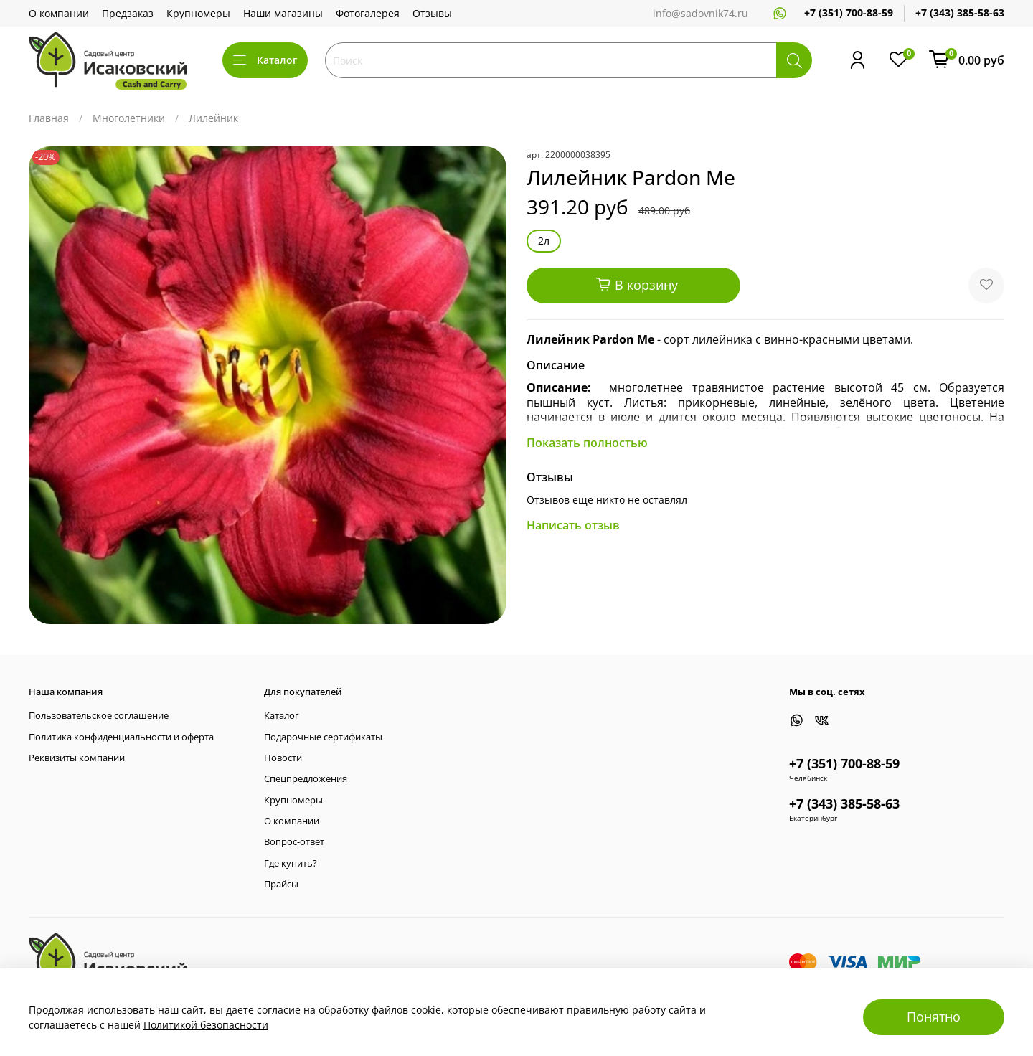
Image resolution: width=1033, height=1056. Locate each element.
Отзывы (432, 13)
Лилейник (213, 118)
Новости (283, 758)
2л (543, 241)
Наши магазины (283, 13)
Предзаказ (128, 13)
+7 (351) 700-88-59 (848, 12)
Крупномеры (198, 13)
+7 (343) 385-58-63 (959, 12)
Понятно (934, 1016)
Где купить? (290, 863)
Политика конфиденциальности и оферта (121, 737)
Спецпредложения (305, 779)
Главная (49, 118)
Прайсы (281, 884)
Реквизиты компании (77, 758)
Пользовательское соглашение (99, 716)
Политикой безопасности (205, 1025)
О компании (59, 13)
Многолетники (129, 118)
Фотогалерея (368, 13)
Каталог (265, 60)
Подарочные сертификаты (323, 737)
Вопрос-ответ (294, 842)
